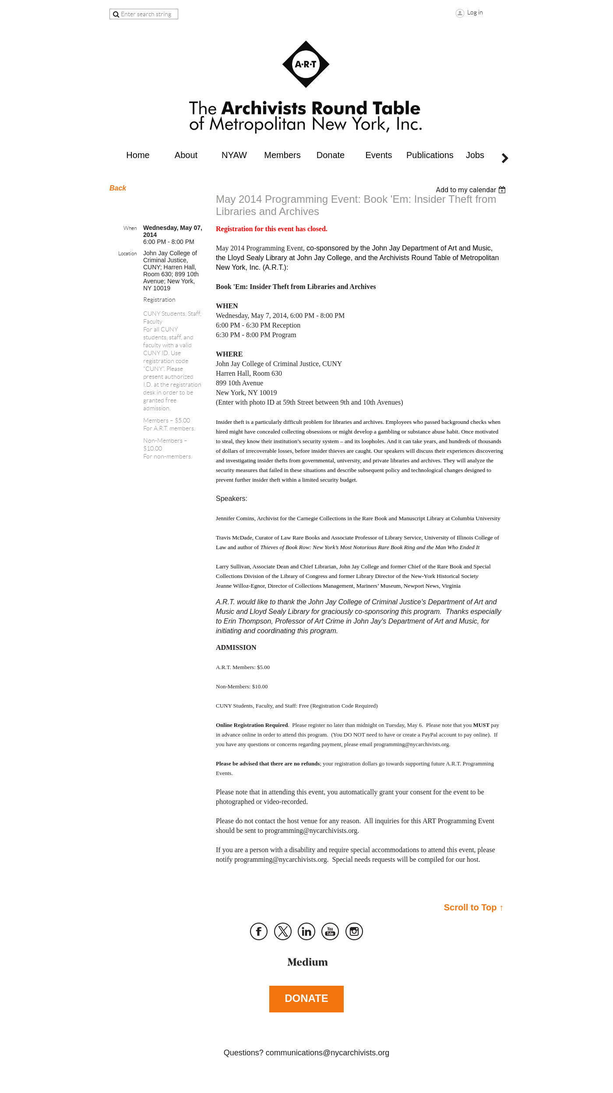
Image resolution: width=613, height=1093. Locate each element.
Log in (475, 12)
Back (117, 188)
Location (127, 253)
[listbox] (472, 189)
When (130, 228)
